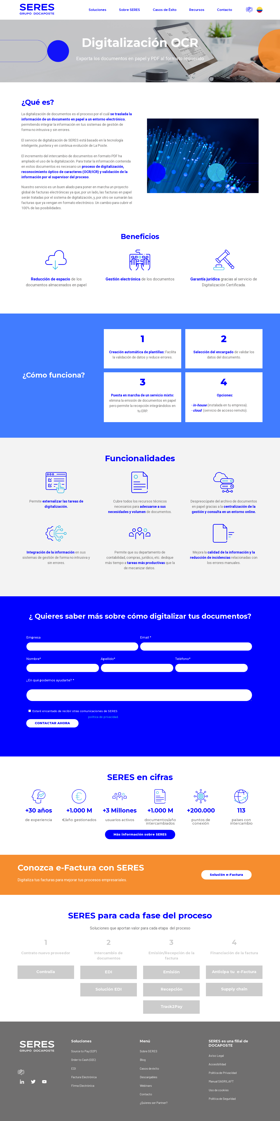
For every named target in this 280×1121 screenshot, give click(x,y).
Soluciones (97, 10)
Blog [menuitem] (143, 1059)
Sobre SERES (129, 10)
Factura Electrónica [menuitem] (84, 1077)
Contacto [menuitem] (146, 1094)
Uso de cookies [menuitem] (219, 1090)
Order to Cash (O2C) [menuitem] (83, 1059)
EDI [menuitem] (73, 1068)
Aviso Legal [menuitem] (216, 1055)
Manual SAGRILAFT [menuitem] (221, 1081)
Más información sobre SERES (140, 834)
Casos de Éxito (165, 10)
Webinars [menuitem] (146, 1085)
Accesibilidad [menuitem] (217, 1064)
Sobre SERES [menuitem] (148, 1051)
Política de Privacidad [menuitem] (223, 1072)
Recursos (196, 10)
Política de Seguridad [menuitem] (222, 1098)
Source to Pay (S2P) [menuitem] (84, 1051)
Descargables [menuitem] (148, 1077)
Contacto (224, 10)
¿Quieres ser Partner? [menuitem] (154, 1102)
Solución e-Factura (226, 875)
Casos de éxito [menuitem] (149, 1068)
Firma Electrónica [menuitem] (82, 1085)
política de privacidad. (103, 717)
